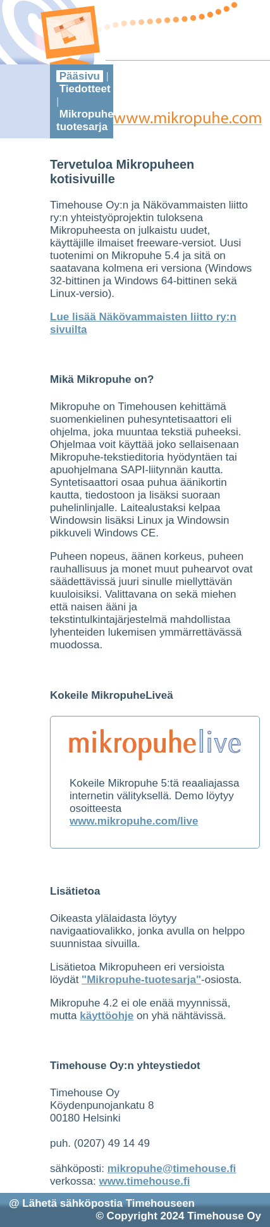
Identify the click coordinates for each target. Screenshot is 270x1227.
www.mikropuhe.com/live (134, 821)
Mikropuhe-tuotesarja (86, 120)
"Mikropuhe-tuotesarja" (141, 980)
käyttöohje (106, 1016)
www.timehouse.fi (144, 1181)
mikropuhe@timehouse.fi (171, 1169)
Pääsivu (79, 76)
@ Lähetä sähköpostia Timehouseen (102, 1203)
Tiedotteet (84, 89)
